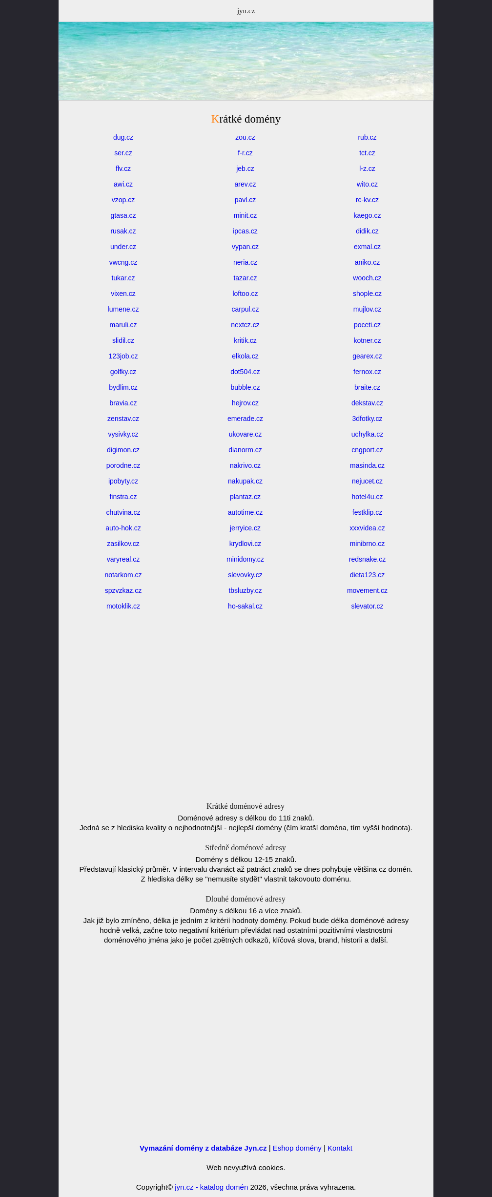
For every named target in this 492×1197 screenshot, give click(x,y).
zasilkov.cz (123, 543)
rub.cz (367, 137)
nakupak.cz (245, 481)
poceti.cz (367, 325)
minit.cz (245, 215)
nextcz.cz (245, 325)
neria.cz (245, 262)
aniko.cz (367, 262)
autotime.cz (245, 512)
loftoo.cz (245, 293)
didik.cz (367, 231)
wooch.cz (367, 278)
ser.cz (123, 153)
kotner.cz (367, 340)
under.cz (123, 247)
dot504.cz (245, 372)
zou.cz (245, 137)
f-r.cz (245, 153)
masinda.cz (367, 465)
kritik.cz (245, 340)
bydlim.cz (123, 387)
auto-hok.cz (123, 528)
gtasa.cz (123, 215)
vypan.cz (245, 247)
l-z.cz (367, 168)
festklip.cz (367, 512)
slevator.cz (367, 606)
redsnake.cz (367, 559)
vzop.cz (123, 200)
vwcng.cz (123, 262)
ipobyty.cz (123, 481)
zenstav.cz (123, 418)
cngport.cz (367, 450)
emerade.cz (245, 418)
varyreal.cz (123, 559)
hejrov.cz (245, 403)
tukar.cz (123, 278)
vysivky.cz (123, 434)
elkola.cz (245, 356)
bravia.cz (123, 403)
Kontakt (340, 1148)
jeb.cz (245, 168)
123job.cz (123, 356)
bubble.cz (245, 387)
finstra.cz (123, 497)
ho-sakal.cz (245, 606)
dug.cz (123, 137)
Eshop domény (297, 1148)
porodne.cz (123, 465)
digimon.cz (123, 450)
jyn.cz (246, 11)
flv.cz (123, 168)
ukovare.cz (245, 434)
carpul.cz (245, 309)
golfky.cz (123, 372)
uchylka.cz (367, 434)
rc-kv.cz (367, 200)
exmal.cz (367, 247)
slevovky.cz (245, 575)
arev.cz (245, 184)
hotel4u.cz (367, 497)
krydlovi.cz (245, 543)
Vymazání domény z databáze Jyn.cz (203, 1148)
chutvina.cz (123, 512)
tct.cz (367, 153)
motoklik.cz (123, 606)
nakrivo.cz (245, 465)
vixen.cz (123, 293)
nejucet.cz (367, 481)
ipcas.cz (245, 231)
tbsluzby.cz (245, 590)
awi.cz (123, 184)
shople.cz (367, 293)
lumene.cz (123, 309)
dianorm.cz (245, 450)
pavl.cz (245, 200)
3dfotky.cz (367, 418)
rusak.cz (123, 231)
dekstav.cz (367, 403)
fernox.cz (367, 372)
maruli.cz (123, 325)
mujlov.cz (367, 309)
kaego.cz (367, 215)
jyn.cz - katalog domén (211, 1187)
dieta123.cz (367, 575)
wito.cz (367, 184)
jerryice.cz (245, 528)
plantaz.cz (245, 497)
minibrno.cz (367, 543)
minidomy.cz (245, 559)
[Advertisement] (246, 85)
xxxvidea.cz (367, 528)
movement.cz (367, 590)
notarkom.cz (123, 575)
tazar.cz (245, 278)
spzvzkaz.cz (123, 590)
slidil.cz (123, 340)
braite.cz (367, 387)
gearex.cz (367, 356)
